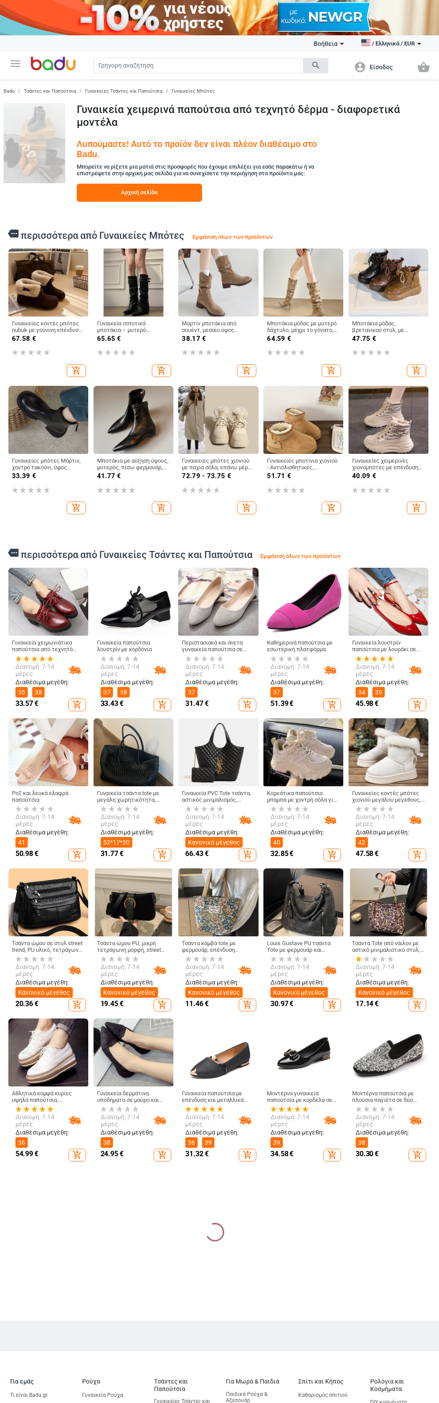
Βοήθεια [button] (329, 43)
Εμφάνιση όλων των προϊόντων (232, 237)
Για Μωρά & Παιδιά (252, 1381)
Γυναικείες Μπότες (193, 91)
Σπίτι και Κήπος (320, 1381)
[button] (15, 63)
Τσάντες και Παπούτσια (50, 91)
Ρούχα (91, 1381)
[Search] (199, 65)
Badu (9, 91)
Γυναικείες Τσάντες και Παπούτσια (123, 91)
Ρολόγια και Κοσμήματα (387, 1385)
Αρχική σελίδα (139, 192)
